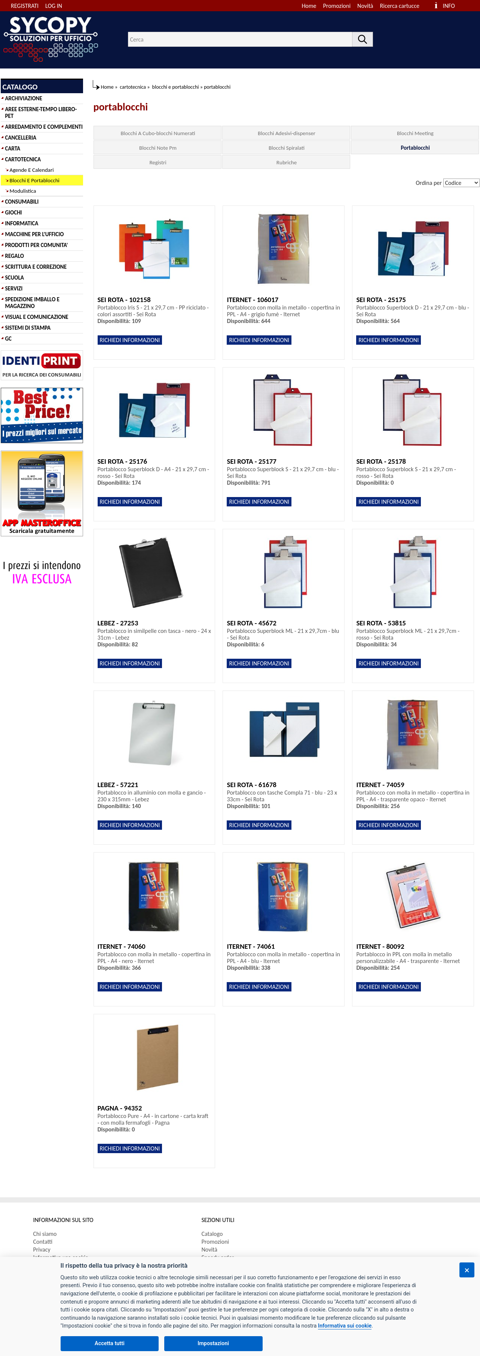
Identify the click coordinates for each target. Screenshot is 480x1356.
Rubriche (286, 162)
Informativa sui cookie (345, 1326)
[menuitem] (403, 5)
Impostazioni (213, 1343)
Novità (365, 5)
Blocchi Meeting (415, 133)
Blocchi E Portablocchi (34, 180)
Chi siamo (45, 1233)
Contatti (43, 1241)
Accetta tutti (110, 1343)
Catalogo (212, 1233)
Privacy (42, 1249)
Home (309, 5)
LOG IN (53, 5)
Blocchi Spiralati (287, 147)
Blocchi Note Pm (158, 147)
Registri (157, 162)
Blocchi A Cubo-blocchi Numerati (157, 133)
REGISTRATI (25, 5)
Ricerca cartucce (399, 5)
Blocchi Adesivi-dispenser (286, 133)
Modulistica (23, 191)
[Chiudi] (466, 1269)
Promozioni (337, 5)
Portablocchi (415, 147)
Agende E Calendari (32, 170)
